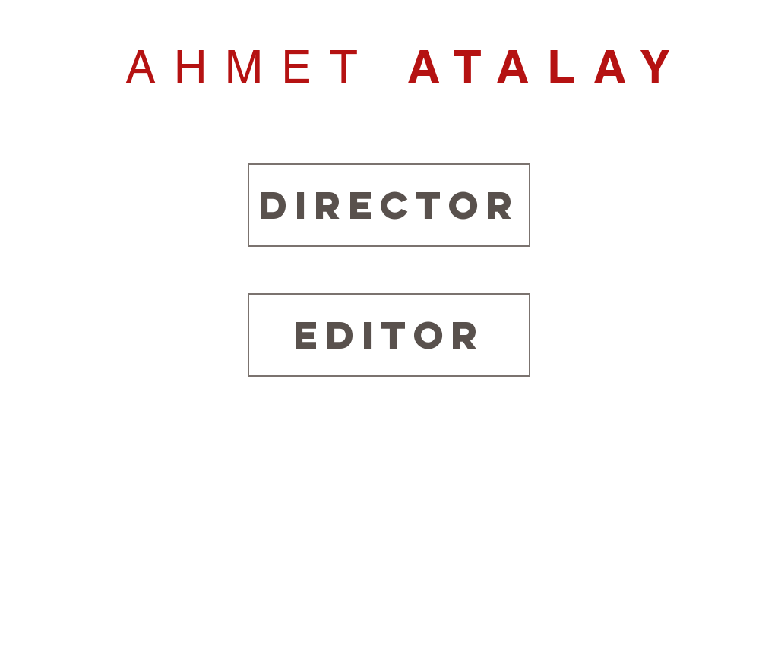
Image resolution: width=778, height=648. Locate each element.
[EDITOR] (389, 335)
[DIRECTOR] (389, 205)
